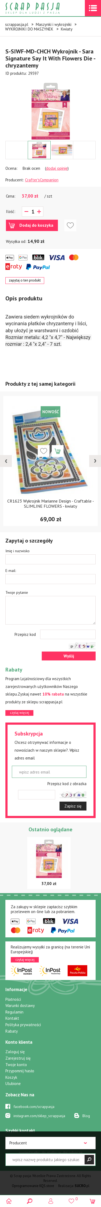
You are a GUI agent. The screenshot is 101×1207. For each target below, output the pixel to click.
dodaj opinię (57, 168)
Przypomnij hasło (19, 1070)
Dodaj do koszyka (36, 225)
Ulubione (13, 1083)
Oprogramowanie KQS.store (33, 1186)
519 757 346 (36, 1141)
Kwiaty (66, 29)
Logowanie (50, 1201)
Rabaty (11, 1031)
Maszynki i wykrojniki (53, 24)
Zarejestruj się (18, 1058)
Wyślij (69, 656)
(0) (92, 1201)
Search (30, 1201)
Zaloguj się (15, 1051)
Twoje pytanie (16, 592)
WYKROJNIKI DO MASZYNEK (29, 29)
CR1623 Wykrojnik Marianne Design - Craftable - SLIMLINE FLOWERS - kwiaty (50, 503)
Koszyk (11, 1077)
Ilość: (10, 211)
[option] (50, 108)
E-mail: (10, 570)
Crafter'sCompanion (41, 179)
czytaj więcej (19, 712)
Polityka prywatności (23, 1024)
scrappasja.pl (16, 24)
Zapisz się (73, 806)
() (71, 1198)
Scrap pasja (44, 8)
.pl (82, 1186)
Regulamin (14, 1012)
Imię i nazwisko (17, 550)
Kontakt (12, 1018)
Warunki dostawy (20, 1005)
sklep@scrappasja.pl (37, 1161)
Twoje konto (16, 1064)
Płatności (13, 999)
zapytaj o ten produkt (25, 280)
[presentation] (6, 461)
